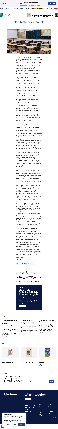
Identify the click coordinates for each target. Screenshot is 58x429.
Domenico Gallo (44, 365)
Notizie (7, 8)
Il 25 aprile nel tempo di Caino (12, 15)
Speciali (21, 8)
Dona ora (28, 398)
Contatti (50, 413)
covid (17, 263)
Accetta (21, 424)
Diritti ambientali (30, 405)
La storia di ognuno (27, 362)
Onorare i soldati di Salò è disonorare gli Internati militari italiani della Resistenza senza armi (43, 16)
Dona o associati (51, 402)
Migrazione (28, 411)
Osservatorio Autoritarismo (37, 8)
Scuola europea (15, 8)
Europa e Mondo (29, 407)
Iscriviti (51, 381)
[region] (14, 420)
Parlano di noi (41, 412)
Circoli (40, 402)
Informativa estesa (19, 421)
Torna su (54, 417)
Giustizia (27, 409)
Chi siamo (50, 404)
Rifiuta (15, 424)
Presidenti (50, 408)
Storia (49, 406)
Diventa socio (52, 3)
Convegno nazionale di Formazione (46, 321)
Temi (27, 8)
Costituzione (28, 403)
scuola (31, 263)
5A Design (52, 421)
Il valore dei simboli (27, 320)
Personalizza (7, 424)
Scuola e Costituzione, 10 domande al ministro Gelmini (10, 322)
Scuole (49, 409)
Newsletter (50, 411)
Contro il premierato (9, 362)
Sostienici (30, 306)
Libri (4, 343)
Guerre (41, 362)
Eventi (40, 404)
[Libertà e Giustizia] (28, 3)
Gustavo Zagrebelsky (24, 263)
